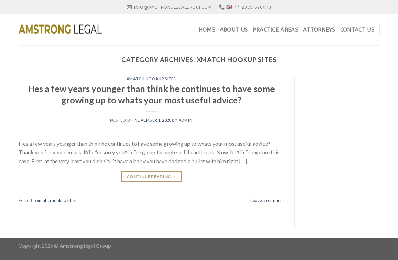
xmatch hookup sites (151, 78)
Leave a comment (267, 200)
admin (186, 120)
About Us (234, 30)
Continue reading (151, 176)
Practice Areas (275, 30)
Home (206, 30)
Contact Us (357, 30)
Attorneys (319, 30)
